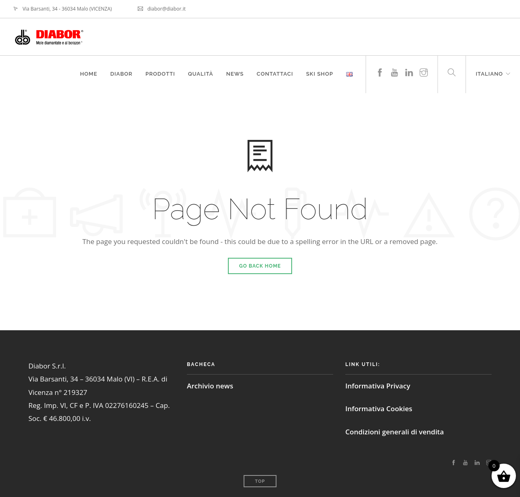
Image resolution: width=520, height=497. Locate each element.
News (234, 74)
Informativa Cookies (378, 408)
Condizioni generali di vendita (394, 431)
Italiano (489, 74)
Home (88, 74)
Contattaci (275, 74)
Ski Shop (319, 74)
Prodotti (160, 74)
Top (260, 481)
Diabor (121, 74)
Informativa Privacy (377, 385)
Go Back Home (260, 266)
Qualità (200, 74)
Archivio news (210, 385)
